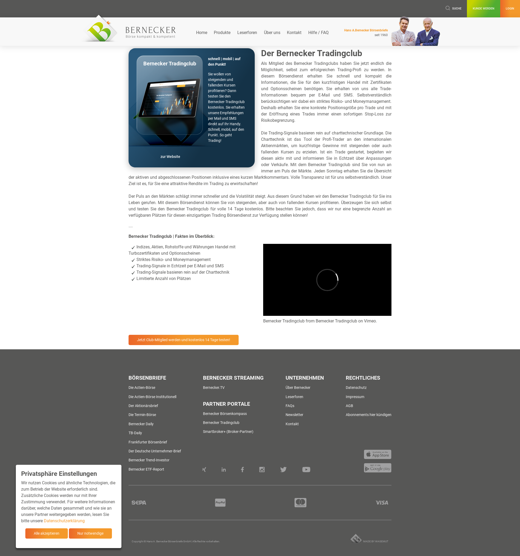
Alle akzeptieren (46, 533)
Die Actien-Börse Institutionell (152, 397)
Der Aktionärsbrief (143, 406)
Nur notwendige (90, 533)
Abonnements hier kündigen (368, 415)
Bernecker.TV (214, 387)
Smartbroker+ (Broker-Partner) (228, 431)
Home (201, 32)
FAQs (290, 406)
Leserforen (247, 32)
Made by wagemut (375, 541)
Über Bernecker (298, 387)
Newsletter (294, 415)
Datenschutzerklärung (64, 520)
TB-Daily (135, 433)
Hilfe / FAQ (318, 32)
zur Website (170, 156)
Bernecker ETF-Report (146, 469)
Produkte (222, 32)
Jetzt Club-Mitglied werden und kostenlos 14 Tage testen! (183, 340)
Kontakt (294, 32)
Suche (433, 8)
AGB (349, 406)
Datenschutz (356, 387)
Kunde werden (472, 9)
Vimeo (370, 320)
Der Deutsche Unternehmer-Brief (155, 451)
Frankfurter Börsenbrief (148, 442)
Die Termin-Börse (142, 415)
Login (506, 9)
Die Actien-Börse (142, 387)
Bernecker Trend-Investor (149, 460)
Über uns (272, 32)
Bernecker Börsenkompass (225, 414)
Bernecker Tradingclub (284, 320)
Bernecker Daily (141, 424)
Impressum (355, 397)
